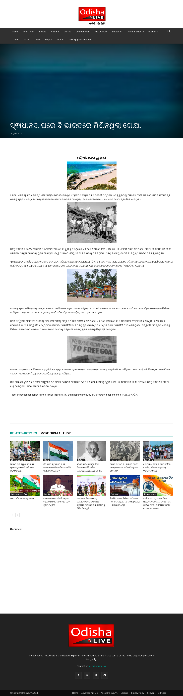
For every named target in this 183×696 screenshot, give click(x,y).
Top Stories (29, 31)
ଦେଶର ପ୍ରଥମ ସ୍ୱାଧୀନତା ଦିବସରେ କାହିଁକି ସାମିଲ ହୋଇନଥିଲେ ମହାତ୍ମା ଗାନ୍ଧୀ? (89, 467)
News (46, 460)
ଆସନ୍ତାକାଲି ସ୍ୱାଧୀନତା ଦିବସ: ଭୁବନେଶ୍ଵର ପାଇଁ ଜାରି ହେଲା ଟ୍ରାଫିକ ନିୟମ (22, 467)
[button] (169, 31)
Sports (15, 39)
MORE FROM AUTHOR (56, 433)
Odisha (67, 31)
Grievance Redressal (156, 693)
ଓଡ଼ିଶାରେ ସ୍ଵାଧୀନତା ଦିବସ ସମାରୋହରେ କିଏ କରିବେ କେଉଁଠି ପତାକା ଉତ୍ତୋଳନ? (57, 467)
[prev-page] (12, 515)
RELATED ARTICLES (23, 433)
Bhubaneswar (17, 460)
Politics (42, 31)
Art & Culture (101, 31)
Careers (124, 693)
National (55, 31)
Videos (60, 39)
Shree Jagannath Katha (80, 39)
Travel (27, 39)
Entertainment (83, 31)
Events (47, 494)
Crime (38, 39)
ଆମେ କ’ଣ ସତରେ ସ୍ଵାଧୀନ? (22, 498)
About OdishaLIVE (109, 693)
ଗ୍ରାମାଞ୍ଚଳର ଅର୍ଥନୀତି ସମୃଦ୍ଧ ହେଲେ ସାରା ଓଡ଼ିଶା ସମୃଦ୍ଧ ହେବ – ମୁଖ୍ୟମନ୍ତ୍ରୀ (57, 501)
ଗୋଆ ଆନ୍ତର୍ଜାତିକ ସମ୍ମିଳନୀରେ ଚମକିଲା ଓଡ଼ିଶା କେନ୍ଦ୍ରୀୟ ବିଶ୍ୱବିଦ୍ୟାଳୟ (157, 467)
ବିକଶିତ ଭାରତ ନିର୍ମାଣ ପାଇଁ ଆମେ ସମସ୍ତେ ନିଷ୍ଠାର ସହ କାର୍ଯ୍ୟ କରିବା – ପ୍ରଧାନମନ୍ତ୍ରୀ (125, 501)
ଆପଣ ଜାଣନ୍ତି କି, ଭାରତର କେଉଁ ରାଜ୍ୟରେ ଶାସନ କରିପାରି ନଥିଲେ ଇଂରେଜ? (124, 467)
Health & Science (135, 31)
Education (117, 31)
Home (15, 31)
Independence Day (19, 494)
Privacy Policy (137, 693)
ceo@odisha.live (98, 666)
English (48, 39)
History (81, 460)
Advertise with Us (89, 693)
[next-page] (17, 515)
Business (153, 31)
